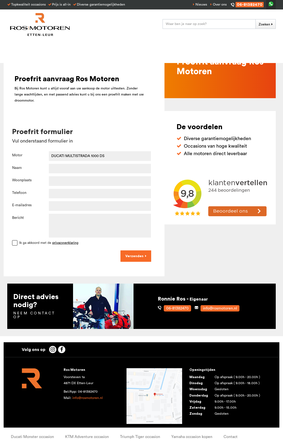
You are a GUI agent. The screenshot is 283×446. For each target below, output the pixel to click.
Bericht (18, 218)
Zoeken (264, 24)
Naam (17, 168)
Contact (230, 437)
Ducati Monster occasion (32, 437)
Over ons (220, 4)
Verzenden (134, 256)
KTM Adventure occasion (87, 437)
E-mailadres (22, 205)
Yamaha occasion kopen (191, 437)
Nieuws (201, 4)
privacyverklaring (65, 243)
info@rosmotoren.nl (87, 398)
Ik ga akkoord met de (48, 243)
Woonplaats (22, 180)
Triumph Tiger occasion (140, 437)
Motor (17, 155)
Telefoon (19, 193)
